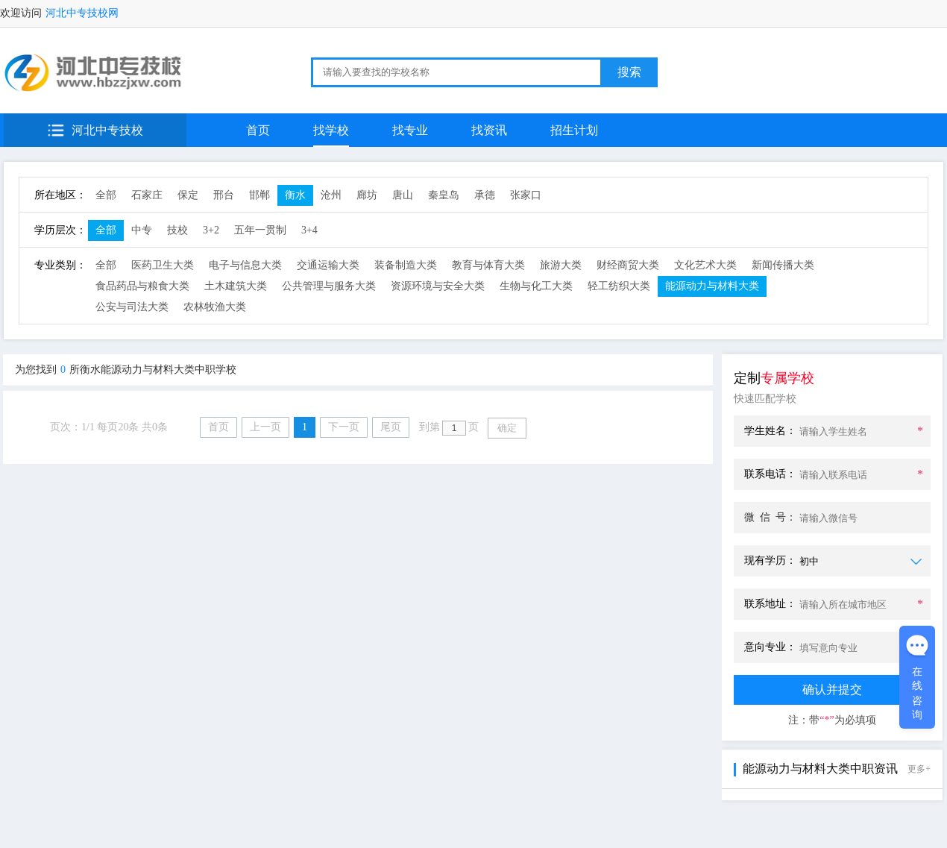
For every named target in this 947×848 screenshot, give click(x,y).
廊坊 (366, 195)
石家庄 (147, 195)
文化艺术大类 (705, 265)
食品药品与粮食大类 (142, 286)
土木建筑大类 (235, 286)
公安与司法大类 (132, 306)
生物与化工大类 (536, 286)
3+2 (211, 230)
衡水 (295, 195)
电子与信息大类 (245, 265)
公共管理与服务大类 (329, 286)
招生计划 (574, 130)
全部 (105, 195)
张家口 (525, 195)
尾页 (390, 427)
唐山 (402, 195)
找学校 (331, 130)
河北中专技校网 (82, 13)
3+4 (309, 230)
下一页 (343, 427)
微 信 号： (770, 517)
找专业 (410, 130)
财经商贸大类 (628, 265)
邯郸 (259, 195)
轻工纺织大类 (619, 286)
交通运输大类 (328, 265)
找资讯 (489, 130)
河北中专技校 (107, 130)
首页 (258, 130)
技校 (177, 230)
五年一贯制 (260, 230)
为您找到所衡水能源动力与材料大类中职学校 (125, 369)
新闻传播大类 (783, 265)
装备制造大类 (405, 265)
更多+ (919, 769)
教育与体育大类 (488, 265)
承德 (484, 195)
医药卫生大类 (162, 265)
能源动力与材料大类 (712, 286)
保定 (187, 195)
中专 (141, 230)
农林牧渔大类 (214, 306)
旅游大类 (561, 265)
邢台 (223, 195)
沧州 (331, 195)
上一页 (265, 427)
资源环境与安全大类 (438, 286)
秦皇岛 (443, 195)
